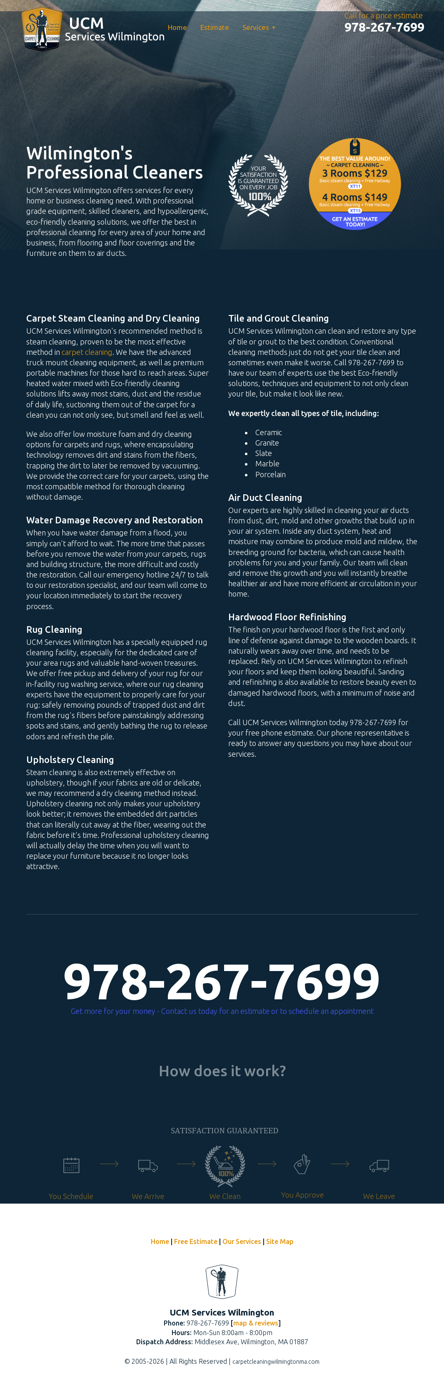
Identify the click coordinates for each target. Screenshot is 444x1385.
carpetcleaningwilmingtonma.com (275, 1361)
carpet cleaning (87, 352)
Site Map (280, 1241)
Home (177, 27)
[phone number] (384, 27)
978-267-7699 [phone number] (222, 981)
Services (258, 27)
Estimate (214, 27)
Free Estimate (195, 1241)
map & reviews (255, 1323)
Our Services (241, 1241)
